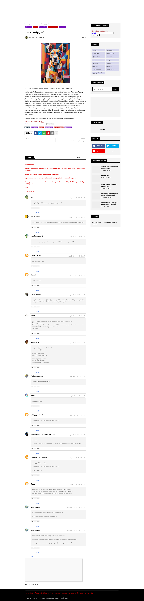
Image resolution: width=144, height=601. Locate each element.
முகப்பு (95, 50)
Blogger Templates (39, 598)
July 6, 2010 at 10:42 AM (76, 275)
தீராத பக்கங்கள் (53, 27)
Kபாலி (33, 275)
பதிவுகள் (110, 50)
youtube (99, 151)
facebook (100, 145)
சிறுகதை (95, 66)
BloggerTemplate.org (61, 598)
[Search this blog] (102, 89)
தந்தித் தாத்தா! (105, 175)
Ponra (33, 484)
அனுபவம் (110, 60)
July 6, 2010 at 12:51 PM (77, 376)
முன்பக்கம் (29, 593)
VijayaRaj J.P (35, 342)
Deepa (33, 315)
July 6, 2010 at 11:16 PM (77, 415)
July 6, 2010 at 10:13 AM (76, 256)
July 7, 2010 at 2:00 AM (77, 458)
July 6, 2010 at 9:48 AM (77, 198)
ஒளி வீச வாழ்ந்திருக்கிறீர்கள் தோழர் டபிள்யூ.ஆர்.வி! (109, 194)
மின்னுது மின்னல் (37, 415)
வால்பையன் (35, 507)
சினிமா (109, 56)
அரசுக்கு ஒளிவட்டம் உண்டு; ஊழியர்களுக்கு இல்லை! (109, 203)
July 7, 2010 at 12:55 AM (76, 435)
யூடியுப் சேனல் (97, 73)
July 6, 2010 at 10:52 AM (76, 316)
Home (26, 24)
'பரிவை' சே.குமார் (37, 376)
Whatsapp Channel (112, 151)
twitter (114, 145)
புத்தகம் (95, 63)
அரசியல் (96, 60)
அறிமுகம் (96, 53)
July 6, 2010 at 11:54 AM (76, 342)
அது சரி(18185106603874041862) (43, 434)
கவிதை (109, 66)
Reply (33, 207)
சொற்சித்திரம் (43, 27)
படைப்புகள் (110, 53)
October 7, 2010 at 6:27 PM (76, 530)
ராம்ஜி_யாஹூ (36, 294)
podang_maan (35, 255)
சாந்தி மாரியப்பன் (37, 236)
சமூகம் (35, 27)
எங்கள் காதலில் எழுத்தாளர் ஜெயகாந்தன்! (109, 185)
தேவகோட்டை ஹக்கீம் (39, 457)
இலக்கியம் (29, 27)
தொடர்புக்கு (110, 69)
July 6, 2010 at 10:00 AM (76, 236)
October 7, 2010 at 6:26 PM (76, 507)
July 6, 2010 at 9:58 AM (77, 217)
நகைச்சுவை (33, 24)
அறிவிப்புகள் (97, 69)
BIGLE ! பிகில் (35, 217)
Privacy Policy (89, 593)
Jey (32, 197)
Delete (37, 207)
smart (33, 395)
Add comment (35, 557)
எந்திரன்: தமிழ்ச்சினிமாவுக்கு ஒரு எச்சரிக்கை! (109, 167)
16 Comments (81, 158)
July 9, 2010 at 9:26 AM (77, 484)
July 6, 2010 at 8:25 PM (77, 396)
